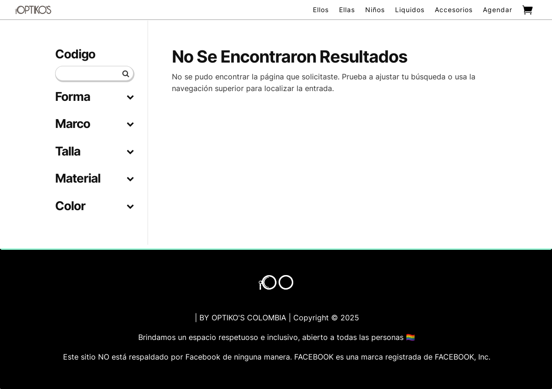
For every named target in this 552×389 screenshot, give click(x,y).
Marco (94, 124)
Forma (94, 97)
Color (94, 206)
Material (94, 178)
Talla (94, 151)
